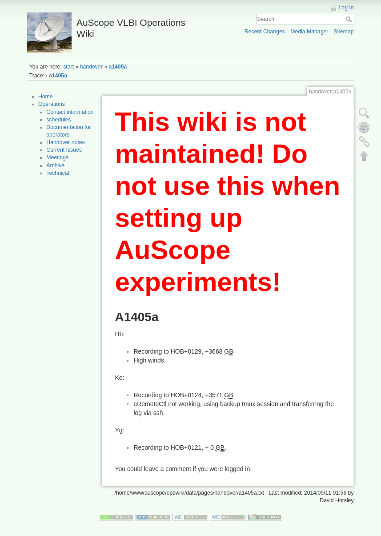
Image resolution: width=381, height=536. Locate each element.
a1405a (117, 67)
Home (45, 96)
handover (91, 67)
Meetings (57, 157)
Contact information (69, 112)
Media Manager (309, 31)
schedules (58, 120)
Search (349, 19)
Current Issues (64, 150)
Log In (346, 7)
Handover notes (65, 142)
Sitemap (344, 31)
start (68, 67)
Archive (55, 165)
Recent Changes (265, 31)
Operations (51, 104)
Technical (57, 173)
